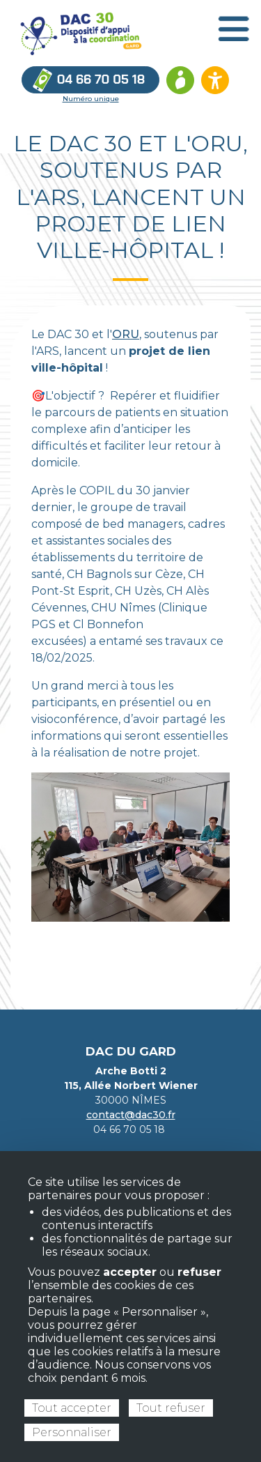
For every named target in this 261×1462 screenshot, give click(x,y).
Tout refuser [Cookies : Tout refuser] (170, 1408)
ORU (125, 334)
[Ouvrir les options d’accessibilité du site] (215, 80)
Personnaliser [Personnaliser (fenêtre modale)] (71, 1432)
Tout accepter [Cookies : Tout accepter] (71, 1408)
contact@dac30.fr (130, 1115)
